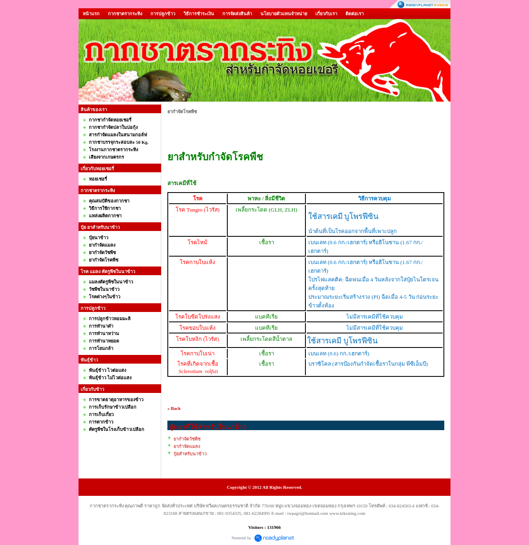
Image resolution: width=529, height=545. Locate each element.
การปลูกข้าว (162, 13)
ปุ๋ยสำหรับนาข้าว (190, 453)
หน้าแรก (91, 13)
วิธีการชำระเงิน (198, 13)
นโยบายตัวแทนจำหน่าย (283, 13)
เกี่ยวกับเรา (326, 13)
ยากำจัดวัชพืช (187, 438)
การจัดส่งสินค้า (237, 13)
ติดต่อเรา (355, 13)
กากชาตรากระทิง (125, 13)
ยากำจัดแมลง (187, 446)
